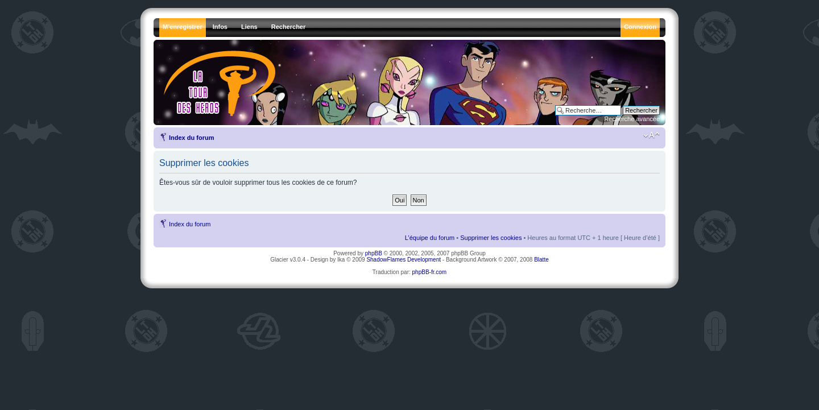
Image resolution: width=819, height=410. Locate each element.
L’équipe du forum (429, 237)
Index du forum (191, 137)
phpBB (373, 253)
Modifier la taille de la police (651, 135)
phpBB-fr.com (429, 272)
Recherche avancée (632, 118)
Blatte (541, 259)
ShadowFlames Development (403, 259)
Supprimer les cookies (491, 237)
